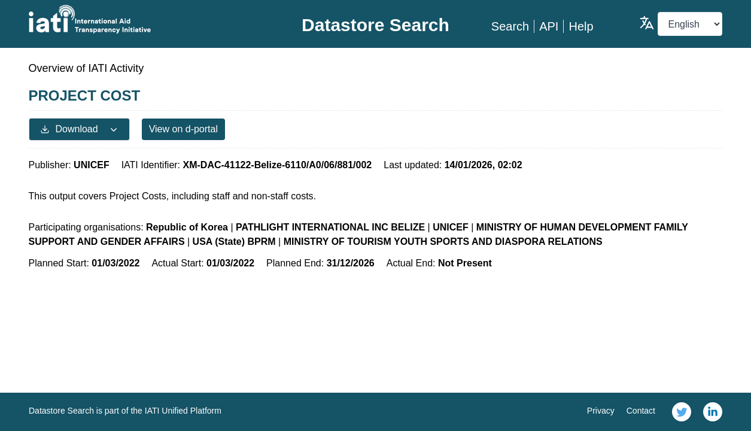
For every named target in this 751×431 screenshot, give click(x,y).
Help (580, 26)
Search (510, 26)
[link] (681, 411)
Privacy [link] (601, 410)
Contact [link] (641, 410)
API (548, 26)
